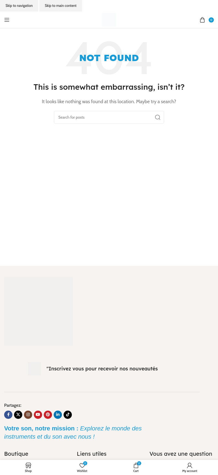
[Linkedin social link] (58, 415)
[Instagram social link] (28, 415)
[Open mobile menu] (6, 19)
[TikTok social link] (68, 415)
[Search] (109, 117)
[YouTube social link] (38, 415)
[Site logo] (109, 19)
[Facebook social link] (8, 415)
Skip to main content (61, 5)
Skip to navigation (19, 5)
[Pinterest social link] (48, 415)
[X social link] (18, 415)
